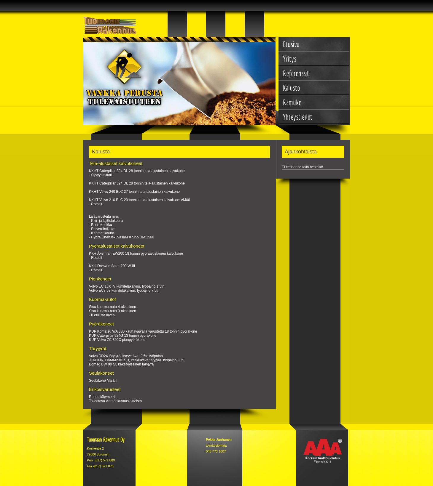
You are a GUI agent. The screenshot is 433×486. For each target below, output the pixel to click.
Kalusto (291, 88)
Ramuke (292, 102)
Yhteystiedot (297, 117)
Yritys (289, 58)
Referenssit (296, 73)
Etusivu (291, 44)
